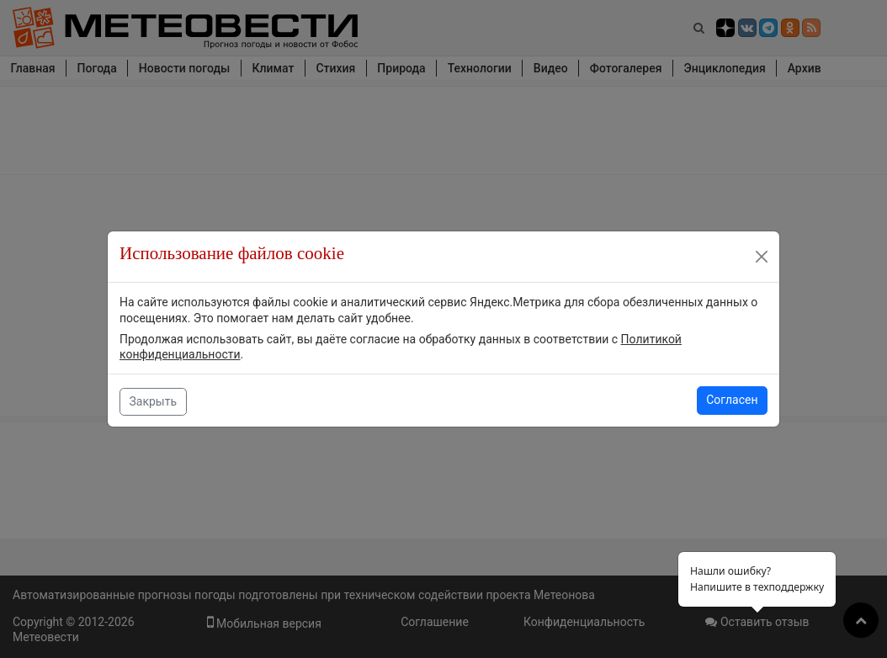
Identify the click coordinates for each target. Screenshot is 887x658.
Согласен (731, 399)
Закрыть (154, 401)
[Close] (761, 256)
